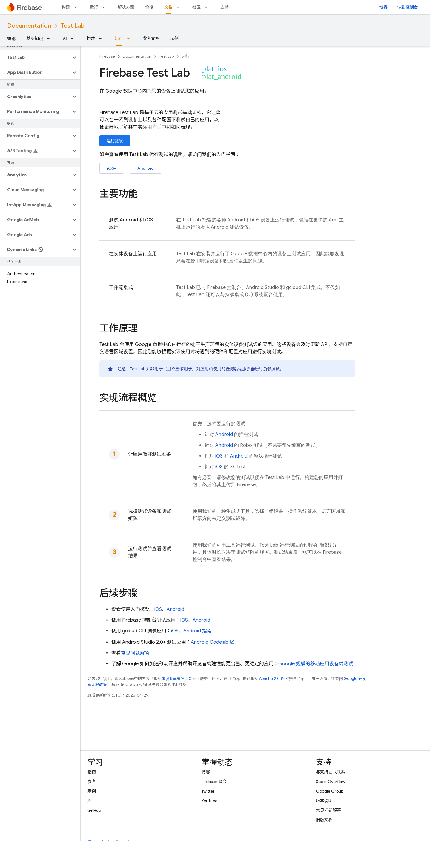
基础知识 (34, 38)
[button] (35, 57)
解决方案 (126, 7)
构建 (66, 7)
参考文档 (151, 38)
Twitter (208, 791)
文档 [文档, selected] (168, 7)
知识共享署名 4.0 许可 (180, 678)
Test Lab (73, 26)
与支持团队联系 (330, 772)
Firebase (107, 56)
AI (65, 38)
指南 (91, 772)
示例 (174, 38)
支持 (224, 7)
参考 (91, 781)
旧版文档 (324, 819)
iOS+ (111, 168)
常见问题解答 (135, 653)
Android (145, 168)
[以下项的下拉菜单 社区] (208, 7)
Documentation (29, 26)
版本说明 (324, 800)
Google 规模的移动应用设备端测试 (315, 664)
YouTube (209, 800)
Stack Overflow (330, 781)
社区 (196, 7)
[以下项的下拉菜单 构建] (77, 7)
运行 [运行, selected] (119, 38)
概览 (11, 38)
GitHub (94, 810)
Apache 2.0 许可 (273, 678)
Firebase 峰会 (214, 781)
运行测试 (115, 140)
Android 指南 (197, 631)
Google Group (329, 791)
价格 (149, 7)
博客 (383, 7)
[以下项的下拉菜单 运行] (105, 7)
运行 (94, 7)
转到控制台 (407, 7)
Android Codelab (209, 642)
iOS (219, 456)
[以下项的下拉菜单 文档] (180, 7)
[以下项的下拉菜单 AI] (74, 38)
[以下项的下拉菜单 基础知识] (50, 38)
